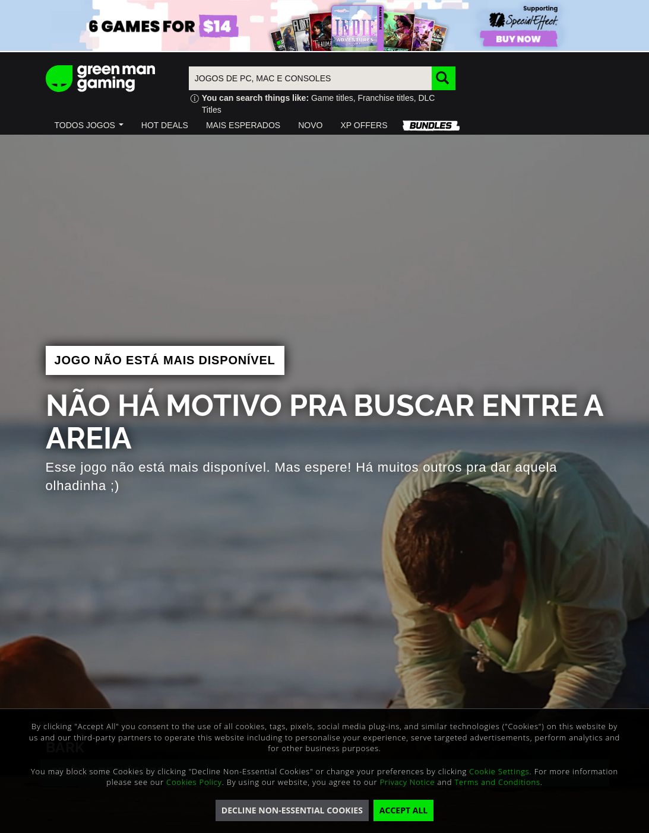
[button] (89, 125)
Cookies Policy (194, 782)
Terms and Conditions (497, 782)
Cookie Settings (499, 771)
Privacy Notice (407, 782)
